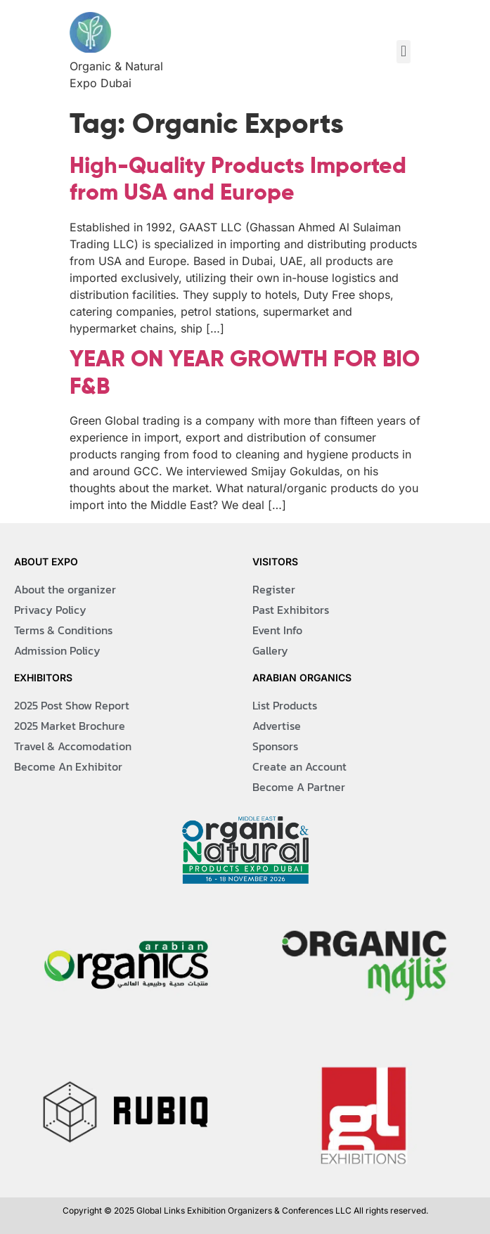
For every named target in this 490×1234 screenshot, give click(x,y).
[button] (403, 51)
